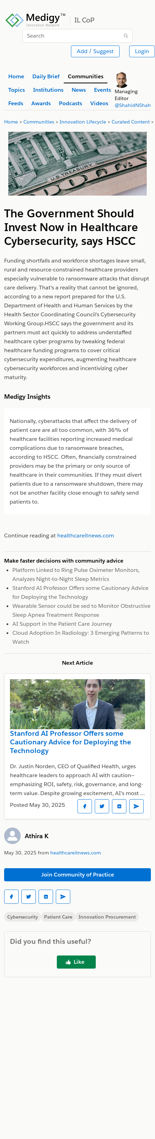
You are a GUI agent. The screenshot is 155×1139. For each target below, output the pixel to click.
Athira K (37, 836)
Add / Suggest (95, 51)
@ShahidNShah (133, 105)
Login (142, 51)
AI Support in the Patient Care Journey (62, 623)
